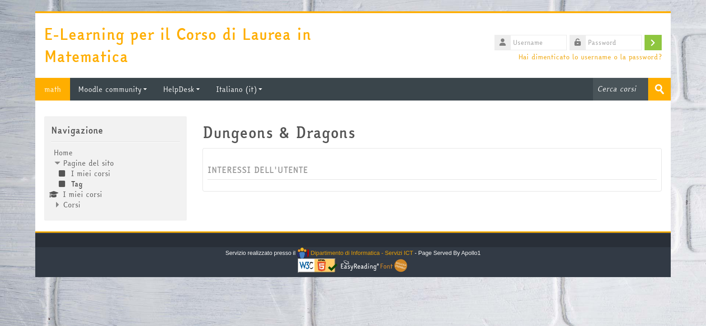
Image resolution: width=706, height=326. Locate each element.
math (52, 89)
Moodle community (112, 89)
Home (63, 152)
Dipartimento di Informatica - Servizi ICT (355, 252)
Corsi (71, 204)
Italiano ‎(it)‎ (239, 89)
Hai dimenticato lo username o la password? (590, 56)
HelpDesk (181, 89)
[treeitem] (115, 178)
